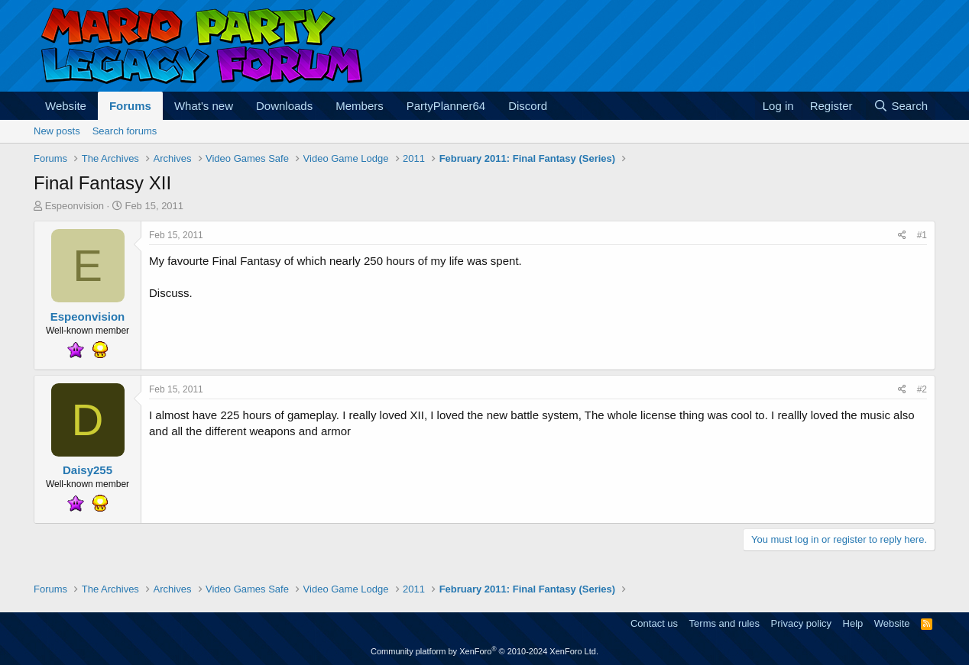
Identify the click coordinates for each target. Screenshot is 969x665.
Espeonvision (74, 205)
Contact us (654, 623)
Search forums (124, 131)
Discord (527, 105)
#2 (922, 389)
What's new (203, 105)
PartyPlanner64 (446, 105)
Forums (130, 105)
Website (65, 105)
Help (853, 623)
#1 (922, 235)
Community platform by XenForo (484, 651)
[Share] (902, 235)
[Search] (900, 106)
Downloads (284, 105)
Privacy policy (801, 623)
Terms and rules (724, 623)
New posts (57, 131)
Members (359, 105)
